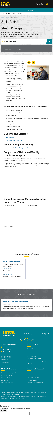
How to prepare (10, 137)
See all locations (7, 347)
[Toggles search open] (47, 4)
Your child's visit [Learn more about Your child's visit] (31, 349)
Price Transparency (15, 394)
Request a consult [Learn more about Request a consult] (5, 377)
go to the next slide (33, 62)
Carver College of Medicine (12, 396)
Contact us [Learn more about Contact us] (30, 353)
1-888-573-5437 (5, 362)
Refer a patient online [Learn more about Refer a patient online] (6, 375)
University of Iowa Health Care (8, 398)
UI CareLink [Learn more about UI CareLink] (4, 385)
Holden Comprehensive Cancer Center (27, 396)
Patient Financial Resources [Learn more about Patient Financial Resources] (34, 358)
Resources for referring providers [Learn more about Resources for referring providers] (9, 373)
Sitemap (3, 396)
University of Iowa (20, 398)
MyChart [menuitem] (29, 10)
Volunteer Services (5, 394)
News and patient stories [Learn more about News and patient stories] (33, 377)
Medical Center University (10, 274)
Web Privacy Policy (33, 390)
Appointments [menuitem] (5, 10)
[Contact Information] (26, 41)
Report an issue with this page (35, 382)
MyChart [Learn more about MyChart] (29, 351)
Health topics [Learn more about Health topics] (30, 363)
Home (2, 17)
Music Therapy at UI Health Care (13, 49)
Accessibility (42, 390)
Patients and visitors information (14, 140)
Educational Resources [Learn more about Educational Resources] (7, 382)
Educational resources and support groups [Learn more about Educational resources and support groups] (38, 361)
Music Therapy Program (11, 261)
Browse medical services (9, 352)
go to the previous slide (29, 62)
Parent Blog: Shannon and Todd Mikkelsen (15, 301)
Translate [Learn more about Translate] (39, 4)
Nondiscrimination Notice (7, 390)
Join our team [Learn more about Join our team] (31, 373)
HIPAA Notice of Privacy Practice (21, 390)
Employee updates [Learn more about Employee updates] (32, 380)
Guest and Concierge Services (30, 392)
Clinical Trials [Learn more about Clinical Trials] (4, 380)
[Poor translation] (5, 410)
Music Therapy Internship (11, 47)
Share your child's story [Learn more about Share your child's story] (33, 356)
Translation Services (5, 392)
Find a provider (7, 349)
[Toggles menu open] (50, 4)
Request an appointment (9, 344)
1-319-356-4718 (7, 268)
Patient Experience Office (17, 392)
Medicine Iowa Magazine (42, 396)
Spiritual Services (42, 392)
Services (7, 17)
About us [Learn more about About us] (29, 375)
